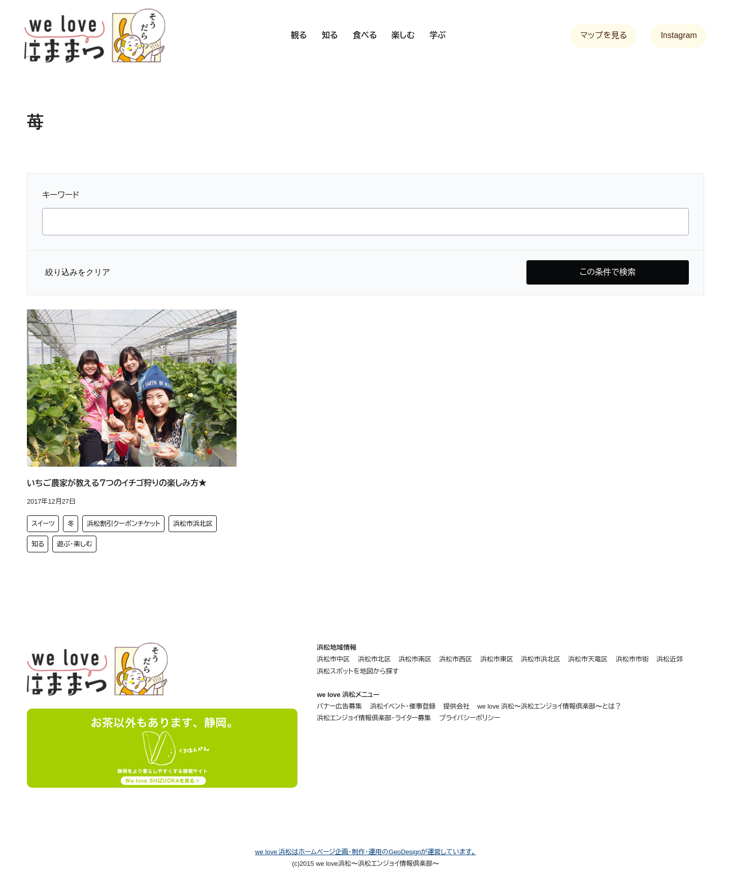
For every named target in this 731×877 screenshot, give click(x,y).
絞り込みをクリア (77, 272)
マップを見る (603, 35)
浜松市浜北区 (193, 524)
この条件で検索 (608, 272)
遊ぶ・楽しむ (74, 544)
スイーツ (43, 524)
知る (37, 544)
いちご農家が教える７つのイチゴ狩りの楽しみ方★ (117, 483)
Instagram (679, 35)
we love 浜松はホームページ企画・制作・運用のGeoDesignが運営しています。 (365, 852)
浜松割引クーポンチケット (123, 524)
